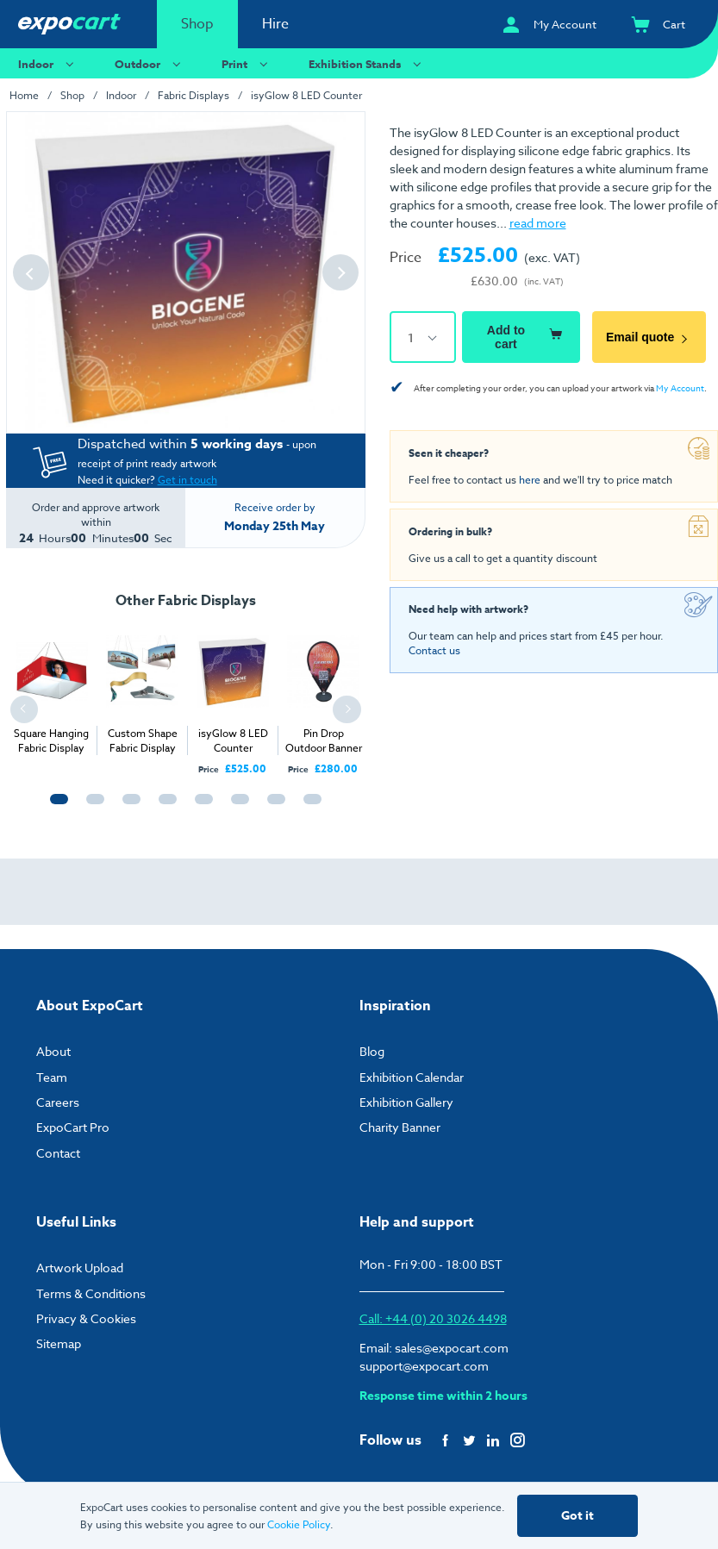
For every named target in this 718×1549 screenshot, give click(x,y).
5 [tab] (200, 807)
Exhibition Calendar (411, 1077)
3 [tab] (127, 807)
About (53, 1051)
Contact (58, 1153)
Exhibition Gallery (406, 1102)
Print (247, 63)
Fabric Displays (193, 95)
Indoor (48, 63)
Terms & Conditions (91, 1293)
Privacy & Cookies (86, 1318)
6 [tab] (236, 807)
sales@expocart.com (452, 1348)
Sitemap (58, 1343)
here (529, 479)
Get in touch (187, 479)
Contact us (434, 650)
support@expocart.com (424, 1366)
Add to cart (526, 337)
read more (537, 223)
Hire (275, 24)
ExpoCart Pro (72, 1127)
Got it (577, 1516)
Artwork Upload (79, 1267)
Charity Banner (399, 1127)
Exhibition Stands (367, 63)
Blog (371, 1051)
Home (24, 95)
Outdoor (150, 63)
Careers (57, 1102)
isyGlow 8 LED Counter (306, 95)
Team (51, 1077)
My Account (680, 388)
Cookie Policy (298, 1524)
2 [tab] (91, 807)
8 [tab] (308, 807)
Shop (197, 24)
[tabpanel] (51, 689)
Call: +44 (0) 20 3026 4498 (433, 1318)
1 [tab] (55, 807)
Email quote (649, 337)
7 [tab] (272, 807)
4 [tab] (164, 807)
